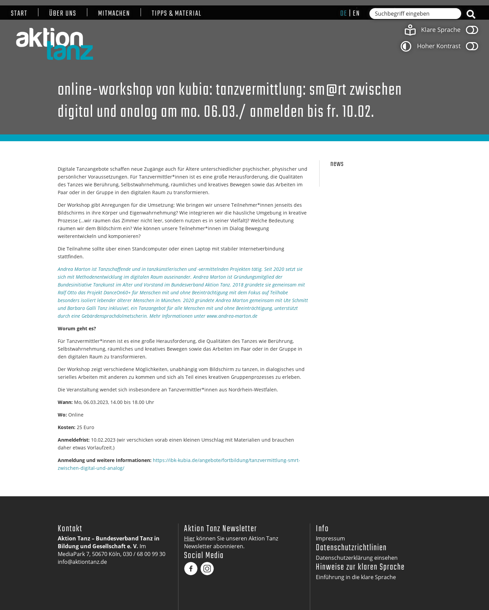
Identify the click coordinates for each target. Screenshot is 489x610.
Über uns (62, 13)
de (343, 13)
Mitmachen (114, 13)
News (337, 164)
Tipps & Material (177, 13)
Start (19, 13)
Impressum (330, 538)
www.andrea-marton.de (232, 316)
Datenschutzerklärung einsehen (357, 557)
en (356, 13)
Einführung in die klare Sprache (356, 577)
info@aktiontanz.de (82, 562)
